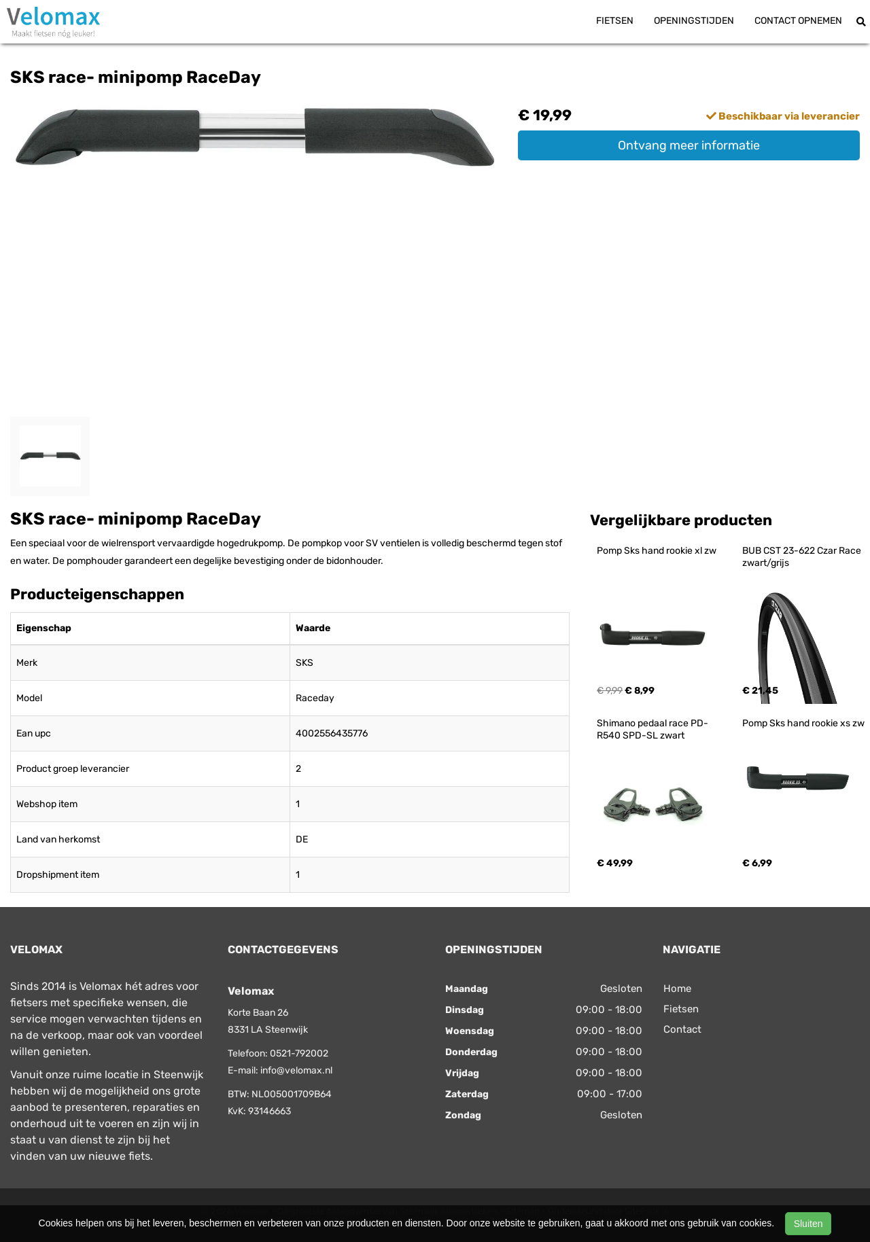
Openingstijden (694, 20)
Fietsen (614, 20)
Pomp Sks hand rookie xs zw (803, 723)
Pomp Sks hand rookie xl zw (656, 550)
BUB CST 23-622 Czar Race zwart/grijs (802, 557)
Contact (682, 1029)
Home (677, 988)
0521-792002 (299, 1053)
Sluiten (808, 1223)
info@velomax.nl (296, 1070)
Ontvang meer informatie (689, 145)
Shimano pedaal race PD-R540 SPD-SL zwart (652, 729)
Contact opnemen (798, 20)
